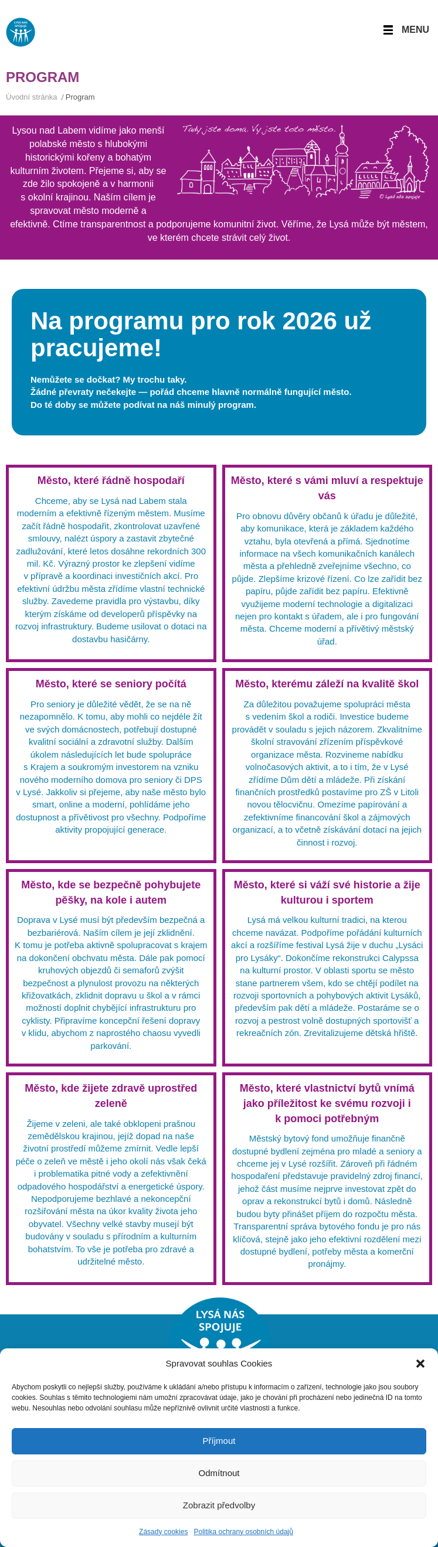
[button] (420, 1363)
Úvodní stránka (31, 97)
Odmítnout (218, 1473)
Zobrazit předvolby (219, 1505)
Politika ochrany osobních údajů (243, 1532)
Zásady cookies (163, 1532)
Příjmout (219, 1441)
